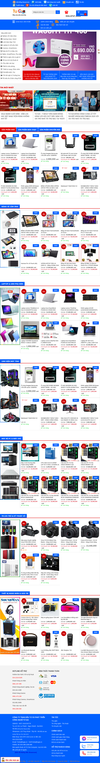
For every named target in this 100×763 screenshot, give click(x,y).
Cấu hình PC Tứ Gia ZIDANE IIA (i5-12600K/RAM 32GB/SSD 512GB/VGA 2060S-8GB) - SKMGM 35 (50, 496)
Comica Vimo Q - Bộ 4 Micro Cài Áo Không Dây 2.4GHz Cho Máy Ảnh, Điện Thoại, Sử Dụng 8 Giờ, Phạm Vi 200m (30, 618)
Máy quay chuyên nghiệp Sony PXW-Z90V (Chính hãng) (28, 541)
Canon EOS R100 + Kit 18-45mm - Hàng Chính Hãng (69, 541)
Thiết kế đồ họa (74, 761)
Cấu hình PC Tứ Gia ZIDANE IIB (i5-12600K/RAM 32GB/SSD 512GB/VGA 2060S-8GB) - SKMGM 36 (30, 496)
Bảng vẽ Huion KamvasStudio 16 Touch (50, 231)
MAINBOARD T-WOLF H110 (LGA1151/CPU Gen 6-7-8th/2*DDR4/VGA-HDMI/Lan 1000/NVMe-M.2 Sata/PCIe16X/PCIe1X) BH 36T (89, 419)
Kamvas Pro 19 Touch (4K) (29, 263)
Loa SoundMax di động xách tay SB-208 (69, 618)
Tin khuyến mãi (57, 726)
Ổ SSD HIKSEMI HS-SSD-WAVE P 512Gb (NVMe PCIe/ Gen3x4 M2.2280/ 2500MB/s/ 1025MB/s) (10, 187)
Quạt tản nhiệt (62, 761)
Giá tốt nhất (45, 25)
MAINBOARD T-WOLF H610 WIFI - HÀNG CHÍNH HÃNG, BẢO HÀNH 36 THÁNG (89, 187)
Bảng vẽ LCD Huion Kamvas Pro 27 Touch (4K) (89, 231)
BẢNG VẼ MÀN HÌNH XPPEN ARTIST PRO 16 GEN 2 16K (50, 187)
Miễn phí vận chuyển (67, 22)
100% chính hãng (47, 22)
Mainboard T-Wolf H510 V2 (69, 186)
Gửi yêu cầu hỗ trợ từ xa (60, 750)
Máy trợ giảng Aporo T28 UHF (50, 617)
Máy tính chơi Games (49, 761)
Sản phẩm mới (8, 129)
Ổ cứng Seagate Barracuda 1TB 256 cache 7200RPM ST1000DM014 (49, 154)
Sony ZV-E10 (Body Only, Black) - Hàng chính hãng (48, 541)
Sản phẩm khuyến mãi (50, 129)
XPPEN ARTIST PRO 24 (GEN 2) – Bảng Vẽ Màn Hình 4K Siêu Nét (50, 264)
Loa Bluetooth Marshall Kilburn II (28, 651)
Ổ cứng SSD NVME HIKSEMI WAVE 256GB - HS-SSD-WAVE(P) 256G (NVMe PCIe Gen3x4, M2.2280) (90, 154)
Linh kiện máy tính (34, 761)
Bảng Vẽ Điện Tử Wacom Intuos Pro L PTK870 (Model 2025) (89, 264)
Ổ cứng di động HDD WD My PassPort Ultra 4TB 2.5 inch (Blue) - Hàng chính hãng (30, 574)
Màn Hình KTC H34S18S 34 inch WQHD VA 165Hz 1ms (69, 419)
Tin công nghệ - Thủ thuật (60, 723)
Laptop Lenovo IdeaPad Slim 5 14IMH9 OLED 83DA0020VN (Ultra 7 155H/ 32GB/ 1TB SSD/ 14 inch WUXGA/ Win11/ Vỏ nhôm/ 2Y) (49, 342)
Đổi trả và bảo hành (58, 742)
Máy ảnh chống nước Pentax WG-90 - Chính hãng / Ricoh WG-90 (49, 574)
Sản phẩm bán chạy (27, 129)
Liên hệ (24, 550)
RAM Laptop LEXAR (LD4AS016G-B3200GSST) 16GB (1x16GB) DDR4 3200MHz (89, 309)
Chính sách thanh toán (59, 739)
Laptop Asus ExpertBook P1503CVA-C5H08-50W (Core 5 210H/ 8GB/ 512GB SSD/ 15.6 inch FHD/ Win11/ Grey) (29, 154)
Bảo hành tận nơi (62, 25)
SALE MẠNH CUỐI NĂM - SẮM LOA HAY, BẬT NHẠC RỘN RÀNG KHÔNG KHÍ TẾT (49, 116)
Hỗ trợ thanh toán (57, 753)
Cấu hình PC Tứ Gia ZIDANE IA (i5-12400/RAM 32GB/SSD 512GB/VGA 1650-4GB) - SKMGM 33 (90, 496)
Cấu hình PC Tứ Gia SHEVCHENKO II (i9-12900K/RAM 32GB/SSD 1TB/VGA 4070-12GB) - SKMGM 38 (68, 464)
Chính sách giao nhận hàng (60, 737)
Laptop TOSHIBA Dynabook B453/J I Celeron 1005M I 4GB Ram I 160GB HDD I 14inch (29, 342)
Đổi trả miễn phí (46, 28)
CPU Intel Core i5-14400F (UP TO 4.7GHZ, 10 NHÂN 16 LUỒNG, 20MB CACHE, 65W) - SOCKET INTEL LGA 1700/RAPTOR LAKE (50, 464)
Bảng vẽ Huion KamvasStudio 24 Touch (70, 231)
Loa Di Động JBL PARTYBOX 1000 (50, 651)
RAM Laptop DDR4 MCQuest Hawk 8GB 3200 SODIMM (30, 187)
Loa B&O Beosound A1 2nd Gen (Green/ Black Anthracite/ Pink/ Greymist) (90, 651)
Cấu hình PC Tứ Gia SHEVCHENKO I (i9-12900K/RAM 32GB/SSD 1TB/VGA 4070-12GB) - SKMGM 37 (88, 464)
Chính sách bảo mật (58, 734)
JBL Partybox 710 (66, 650)
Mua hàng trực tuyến (58, 756)
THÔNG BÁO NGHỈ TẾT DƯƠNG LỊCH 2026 (15, 115)
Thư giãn (54, 721)
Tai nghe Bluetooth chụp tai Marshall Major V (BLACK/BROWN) (89, 618)
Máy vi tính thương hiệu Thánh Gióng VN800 (28, 463)
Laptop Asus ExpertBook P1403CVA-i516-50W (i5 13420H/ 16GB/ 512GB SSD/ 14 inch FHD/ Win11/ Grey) (69, 342)
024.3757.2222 (73, 16)
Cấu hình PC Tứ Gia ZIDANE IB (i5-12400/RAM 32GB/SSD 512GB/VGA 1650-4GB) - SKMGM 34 (70, 496)
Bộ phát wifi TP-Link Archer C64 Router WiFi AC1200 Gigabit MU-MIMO (69, 154)
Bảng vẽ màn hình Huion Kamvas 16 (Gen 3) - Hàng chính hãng (69, 264)
